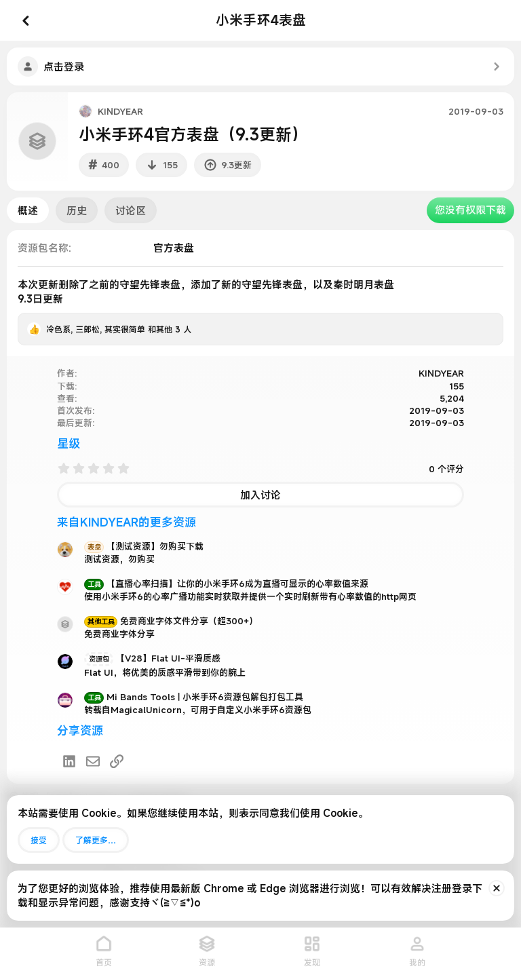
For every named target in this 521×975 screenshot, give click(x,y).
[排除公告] (496, 888)
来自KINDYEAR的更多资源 (126, 522)
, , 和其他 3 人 (118, 329)
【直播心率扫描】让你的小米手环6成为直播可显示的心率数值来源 (226, 583)
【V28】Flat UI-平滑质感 (152, 658)
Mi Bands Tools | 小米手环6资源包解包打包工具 (193, 697)
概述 (28, 210)
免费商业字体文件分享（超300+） (171, 621)
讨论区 (130, 210)
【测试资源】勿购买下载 (144, 546)
